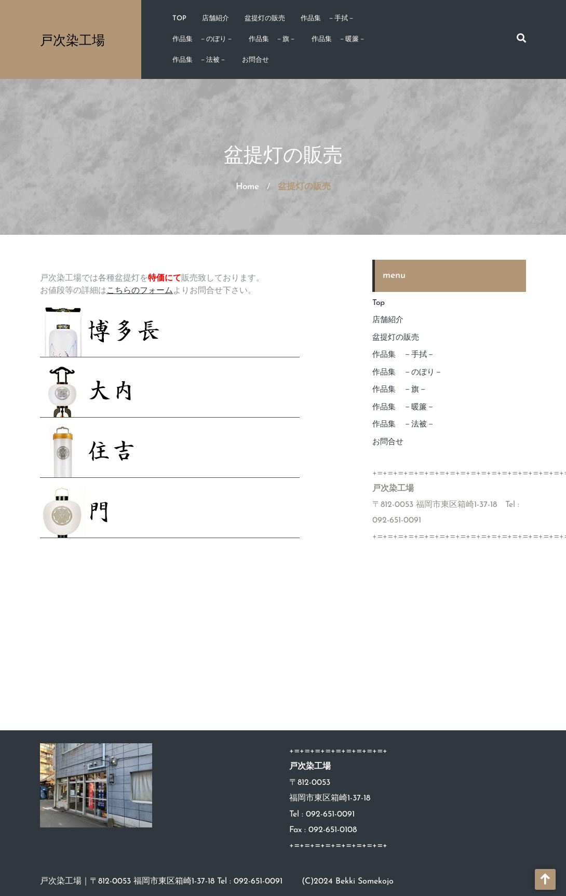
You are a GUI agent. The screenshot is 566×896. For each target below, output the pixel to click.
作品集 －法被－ (199, 60)
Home (247, 186)
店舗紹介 (215, 18)
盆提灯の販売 (265, 18)
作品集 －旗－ (272, 39)
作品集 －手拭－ (328, 18)
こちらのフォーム (139, 291)
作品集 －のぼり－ (202, 39)
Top (179, 18)
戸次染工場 (72, 39)
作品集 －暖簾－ (339, 39)
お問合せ (255, 60)
